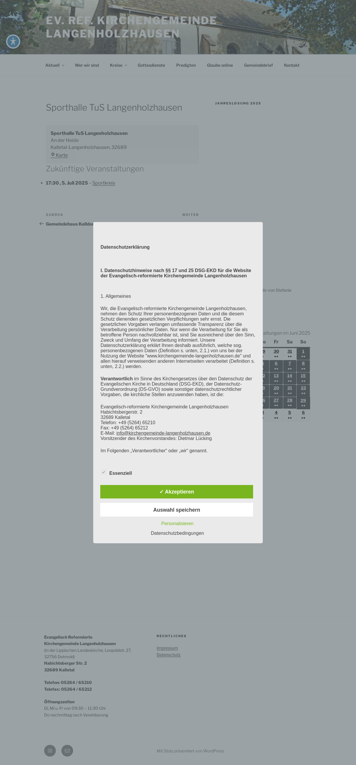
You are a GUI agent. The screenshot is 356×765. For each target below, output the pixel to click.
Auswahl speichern (176, 510)
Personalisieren (177, 523)
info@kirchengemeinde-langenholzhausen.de (163, 432)
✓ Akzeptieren (176, 492)
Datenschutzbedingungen (177, 533)
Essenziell (116, 472)
